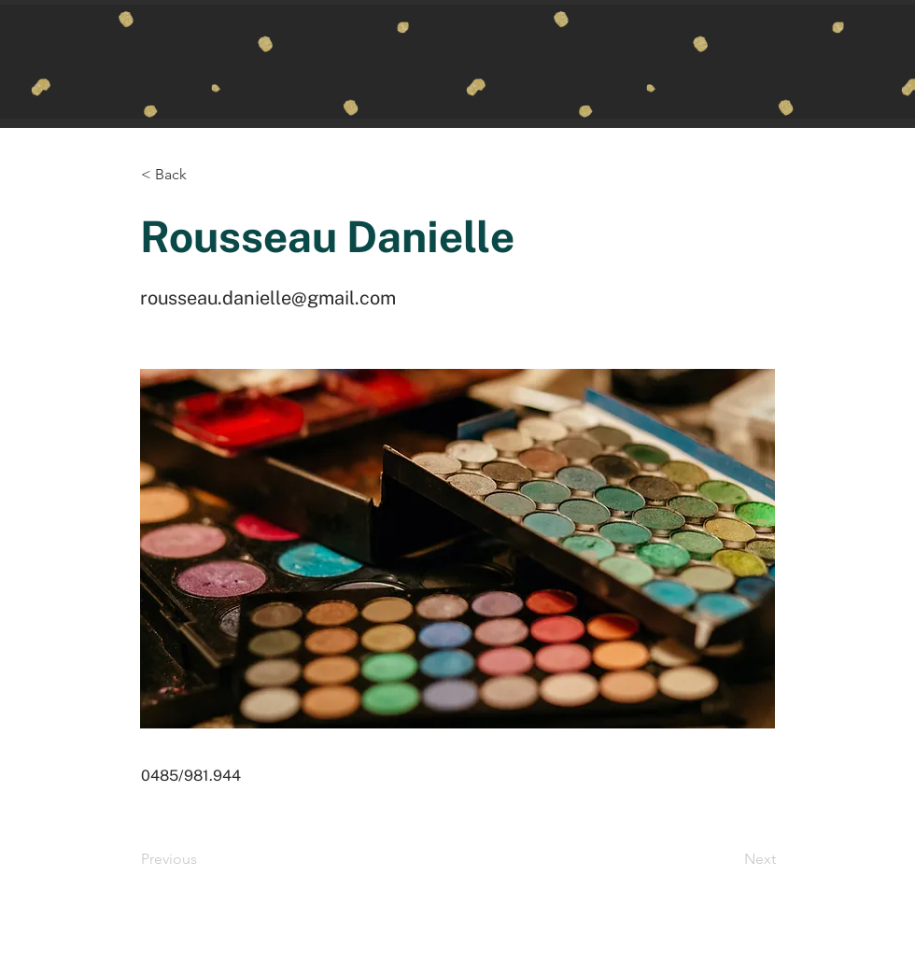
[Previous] (202, 859)
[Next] (729, 859)
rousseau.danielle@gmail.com (268, 298)
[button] (202, 174)
